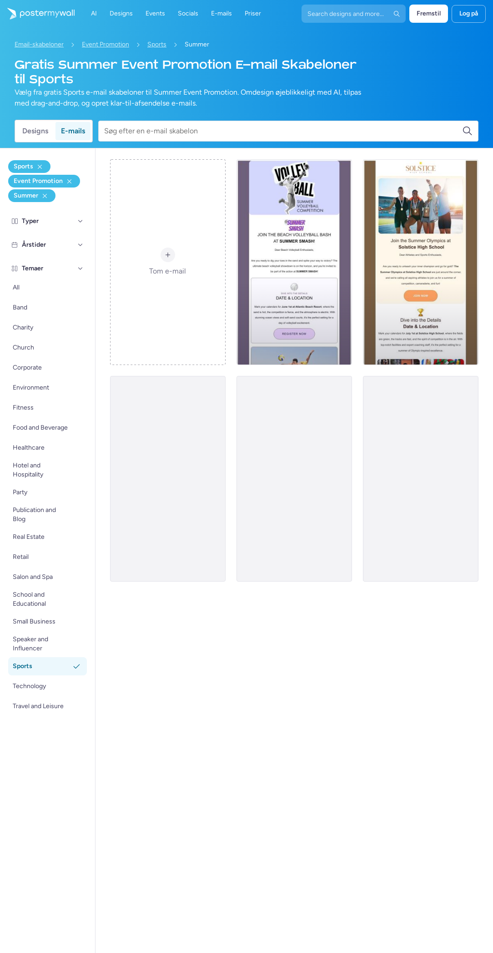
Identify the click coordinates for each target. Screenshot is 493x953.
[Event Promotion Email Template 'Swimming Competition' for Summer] (420, 479)
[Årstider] (80, 244)
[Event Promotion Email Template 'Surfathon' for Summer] (294, 479)
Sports (156, 44)
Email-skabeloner (39, 44)
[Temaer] (80, 268)
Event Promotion (105, 44)
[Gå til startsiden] (37, 14)
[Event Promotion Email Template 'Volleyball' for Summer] (294, 262)
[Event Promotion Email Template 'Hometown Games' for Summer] (168, 479)
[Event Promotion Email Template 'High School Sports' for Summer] (420, 262)
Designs (35, 131)
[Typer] (80, 221)
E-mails (73, 131)
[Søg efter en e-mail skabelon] (283, 131)
